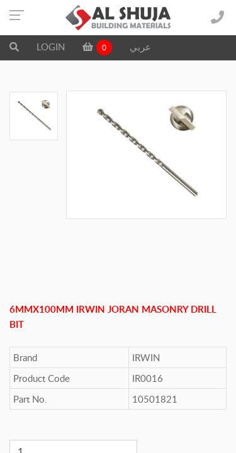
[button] (14, 46)
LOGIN (51, 46)
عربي (140, 46)
